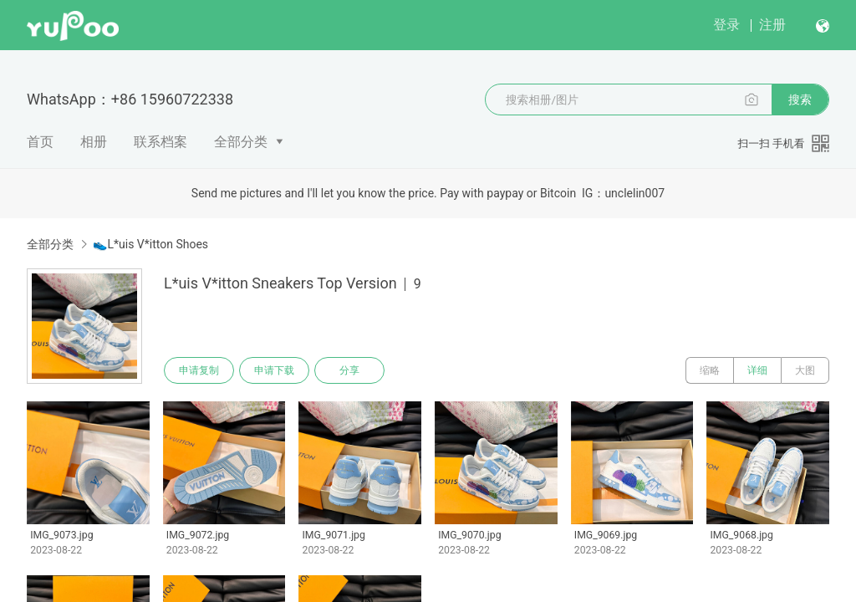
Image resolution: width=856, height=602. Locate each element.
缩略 (710, 370)
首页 (40, 142)
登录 (726, 25)
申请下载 (274, 370)
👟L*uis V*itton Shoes (150, 244)
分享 (349, 370)
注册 (772, 25)
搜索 (800, 99)
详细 (757, 370)
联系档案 (160, 142)
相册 (93, 142)
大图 (805, 370)
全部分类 (241, 142)
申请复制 (199, 370)
